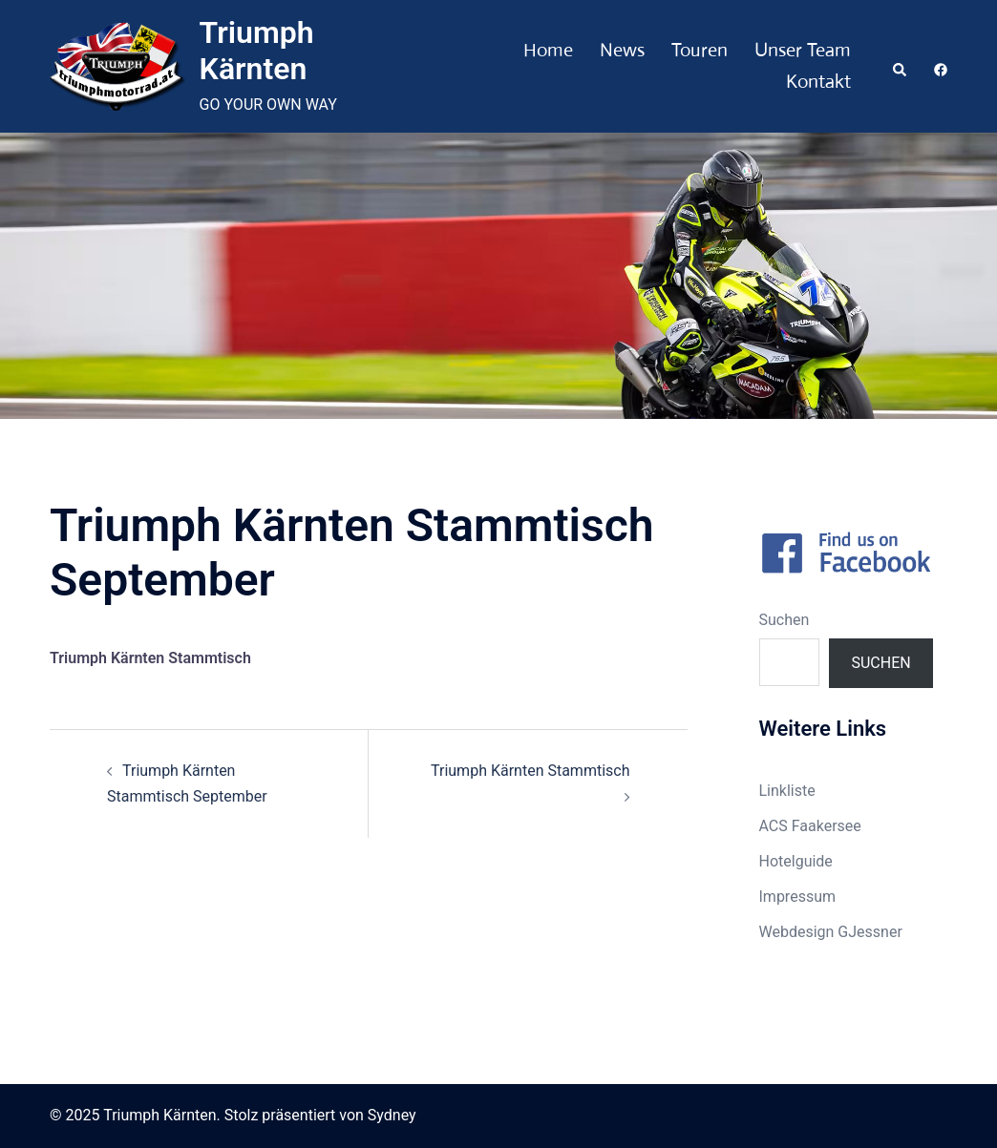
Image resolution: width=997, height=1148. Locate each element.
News (622, 50)
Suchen (784, 620)
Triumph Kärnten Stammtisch (530, 771)
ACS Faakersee (810, 826)
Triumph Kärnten (257, 50)
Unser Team (802, 50)
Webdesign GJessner (830, 932)
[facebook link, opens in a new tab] (939, 65)
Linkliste (787, 791)
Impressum (798, 896)
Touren (699, 50)
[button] (900, 65)
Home (548, 50)
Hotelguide (796, 861)
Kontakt (818, 82)
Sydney (392, 1115)
